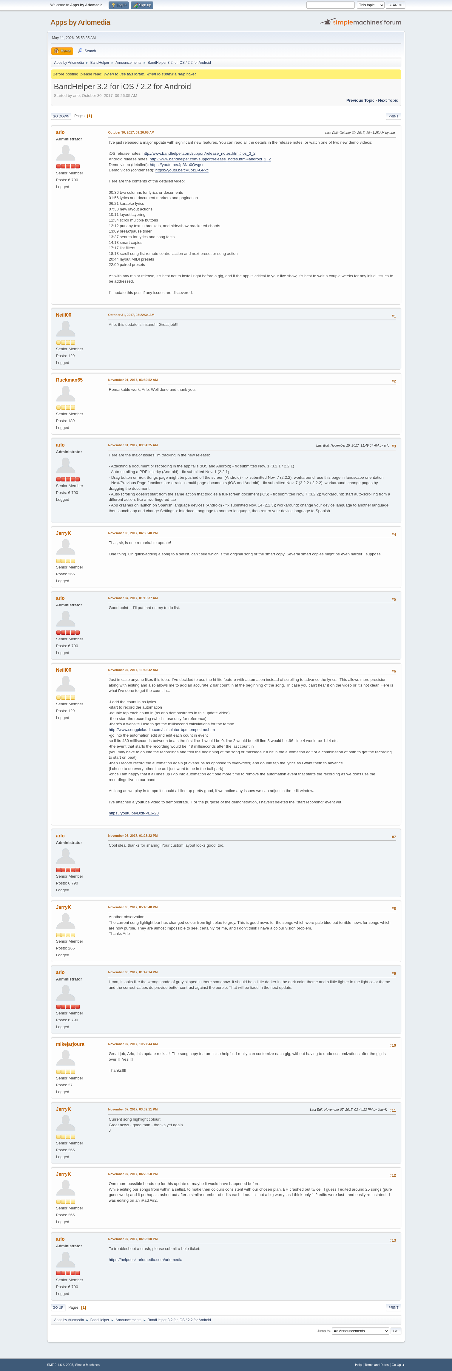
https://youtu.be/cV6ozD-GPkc (182, 170)
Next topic (388, 100)
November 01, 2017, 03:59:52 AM (133, 380)
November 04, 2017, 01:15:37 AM (133, 598)
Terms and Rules (377, 1365)
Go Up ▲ (398, 1365)
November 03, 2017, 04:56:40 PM (133, 533)
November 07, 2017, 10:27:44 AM (133, 1044)
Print (393, 116)
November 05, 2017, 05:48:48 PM (133, 907)
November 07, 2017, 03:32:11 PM (133, 1109)
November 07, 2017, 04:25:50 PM (133, 1174)
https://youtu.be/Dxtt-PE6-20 (134, 813)
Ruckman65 (69, 379)
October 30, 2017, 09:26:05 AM (131, 132)
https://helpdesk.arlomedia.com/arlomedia (146, 1259)
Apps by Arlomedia (80, 22)
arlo (60, 132)
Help (358, 1365)
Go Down (61, 116)
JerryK (63, 533)
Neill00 (64, 314)
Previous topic (360, 100)
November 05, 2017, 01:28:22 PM (133, 835)
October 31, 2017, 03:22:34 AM (131, 315)
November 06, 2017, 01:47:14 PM (133, 972)
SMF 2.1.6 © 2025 (60, 1365)
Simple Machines (87, 1365)
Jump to (323, 1331)
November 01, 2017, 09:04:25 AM (133, 445)
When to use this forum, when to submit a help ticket (150, 74)
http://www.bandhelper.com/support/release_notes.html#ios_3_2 (199, 153)
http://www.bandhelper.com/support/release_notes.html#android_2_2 (210, 159)
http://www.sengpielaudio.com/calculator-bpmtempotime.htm (162, 729)
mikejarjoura (70, 1044)
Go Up (58, 1307)
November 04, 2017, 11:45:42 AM (133, 670)
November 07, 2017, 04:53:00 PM (133, 1239)
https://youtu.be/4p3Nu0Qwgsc (177, 164)
